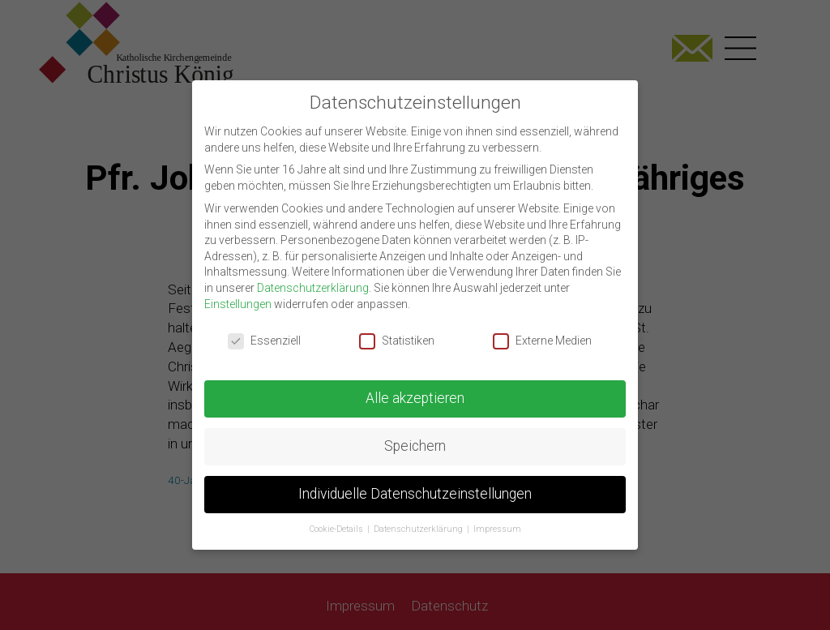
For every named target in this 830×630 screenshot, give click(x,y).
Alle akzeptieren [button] (415, 387)
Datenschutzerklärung (313, 276)
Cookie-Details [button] (338, 517)
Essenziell (264, 329)
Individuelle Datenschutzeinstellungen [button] (415, 482)
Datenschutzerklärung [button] (419, 517)
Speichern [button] (415, 434)
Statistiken (396, 329)
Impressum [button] (497, 517)
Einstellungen (238, 292)
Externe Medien (542, 329)
